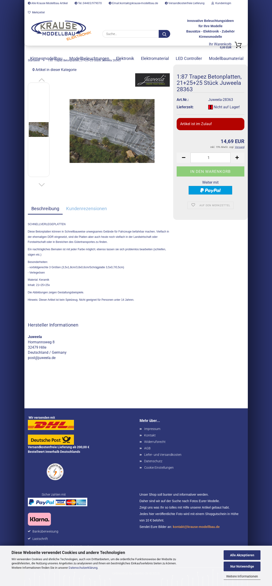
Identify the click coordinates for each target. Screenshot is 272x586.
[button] (42, 80)
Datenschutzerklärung (83, 567)
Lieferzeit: (185, 107)
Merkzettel (36, 12)
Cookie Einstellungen (159, 467)
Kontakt (150, 435)
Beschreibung (45, 208)
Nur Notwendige (242, 566)
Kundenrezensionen (86, 208)
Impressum (152, 429)
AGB (147, 448)
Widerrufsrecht (155, 442)
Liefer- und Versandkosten (162, 454)
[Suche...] (164, 34)
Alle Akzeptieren (242, 555)
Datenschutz (153, 461)
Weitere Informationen (242, 576)
